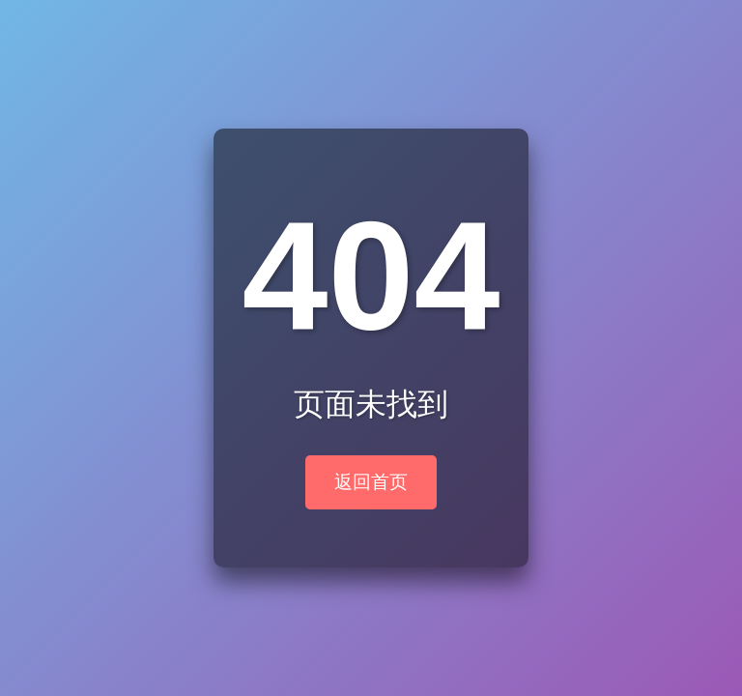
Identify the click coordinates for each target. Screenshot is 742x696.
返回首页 (371, 482)
